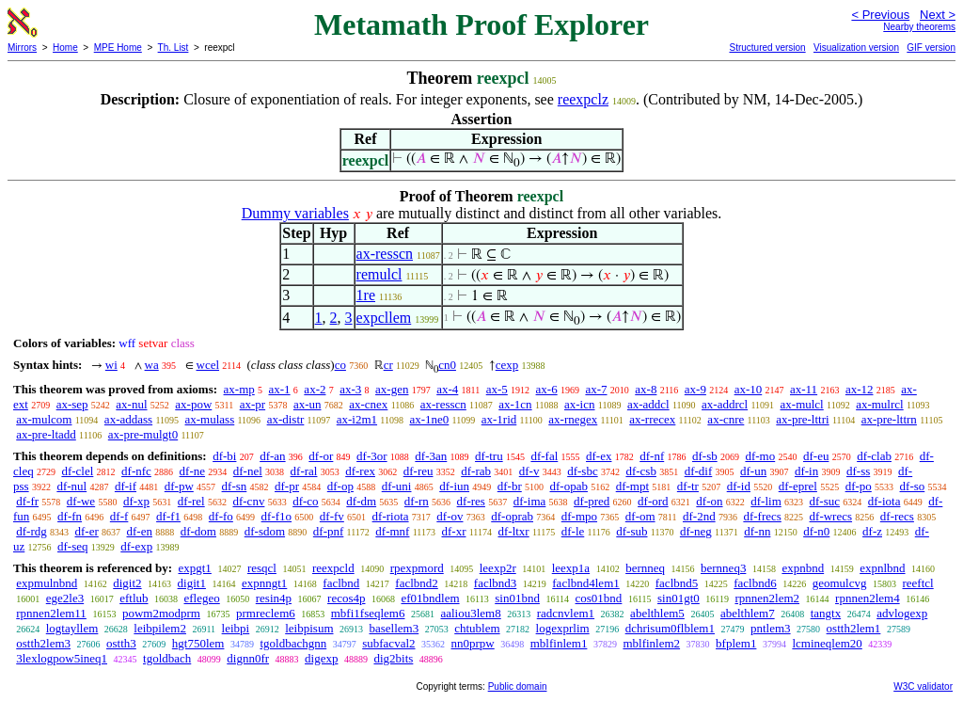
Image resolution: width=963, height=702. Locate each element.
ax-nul (131, 404)
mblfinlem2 (651, 643)
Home (65, 47)
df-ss (858, 471)
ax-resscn (384, 254)
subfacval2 (388, 643)
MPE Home (118, 47)
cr (388, 365)
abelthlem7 (747, 613)
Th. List (173, 47)
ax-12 (859, 389)
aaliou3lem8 (470, 613)
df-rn (416, 501)
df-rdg (31, 531)
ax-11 (803, 389)
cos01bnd (599, 598)
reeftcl (918, 583)
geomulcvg (840, 583)
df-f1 (168, 516)
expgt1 (194, 568)
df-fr (27, 501)
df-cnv (248, 501)
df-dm (361, 501)
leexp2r (498, 568)
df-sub (631, 531)
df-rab (476, 471)
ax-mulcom (43, 419)
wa (152, 365)
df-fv (332, 516)
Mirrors (22, 47)
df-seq (72, 546)
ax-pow (193, 404)
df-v (529, 471)
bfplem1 (736, 643)
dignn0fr (248, 658)
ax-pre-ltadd (46, 434)
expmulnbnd (46, 583)
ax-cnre (725, 419)
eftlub (133, 598)
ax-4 (447, 389)
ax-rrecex (652, 419)
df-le (573, 531)
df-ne (192, 471)
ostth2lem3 (43, 643)
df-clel (77, 471)
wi (111, 365)
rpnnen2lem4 (867, 598)
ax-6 (547, 389)
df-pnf (328, 531)
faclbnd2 (416, 583)
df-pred (591, 501)
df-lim (765, 501)
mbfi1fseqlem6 (368, 613)
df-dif (699, 471)
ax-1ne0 (429, 419)
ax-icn (579, 404)
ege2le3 (65, 598)
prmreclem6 (265, 613)
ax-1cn (514, 404)
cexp (507, 365)
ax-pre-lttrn (889, 419)
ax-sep (72, 404)
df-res (471, 501)
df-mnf (392, 531)
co (340, 365)
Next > (937, 15)
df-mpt (632, 486)
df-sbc (582, 471)
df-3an (431, 456)
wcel (208, 365)
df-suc (825, 501)
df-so (912, 486)
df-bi (224, 456)
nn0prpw (473, 643)
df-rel (191, 501)
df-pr (287, 486)
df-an (272, 456)
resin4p (274, 598)
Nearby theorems (919, 27)
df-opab (569, 486)
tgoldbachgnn (293, 643)
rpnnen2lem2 (766, 598)
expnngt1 (264, 583)
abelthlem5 (657, 613)
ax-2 (314, 389)
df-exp (136, 546)
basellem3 (394, 628)
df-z (872, 531)
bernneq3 (723, 568)
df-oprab (512, 516)
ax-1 (280, 389)
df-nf (651, 456)
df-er (87, 531)
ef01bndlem (430, 598)
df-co (305, 501)
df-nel (247, 471)
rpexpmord (417, 568)
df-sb (705, 456)
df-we (81, 501)
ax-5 (497, 389)
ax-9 (695, 389)
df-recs (897, 516)
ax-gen (391, 389)
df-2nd (699, 516)
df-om (640, 516)
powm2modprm (161, 613)
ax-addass (128, 419)
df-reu (418, 471)
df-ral (304, 471)
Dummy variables (295, 213)
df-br (509, 486)
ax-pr (252, 404)
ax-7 (596, 389)
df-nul (71, 486)
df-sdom (265, 531)
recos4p (346, 598)
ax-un (307, 404)
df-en (139, 531)
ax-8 (645, 389)
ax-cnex (368, 404)
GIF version (931, 47)
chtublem (476, 628)
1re (365, 295)
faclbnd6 (755, 583)
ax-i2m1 (357, 419)
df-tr (688, 486)
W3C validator (923, 686)
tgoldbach (167, 658)
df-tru (489, 456)
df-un (753, 471)
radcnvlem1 (565, 613)
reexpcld (333, 568)
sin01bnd (517, 598)
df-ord (653, 501)
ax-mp (239, 389)
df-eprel (798, 486)
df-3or (371, 456)
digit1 (192, 583)
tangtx (826, 613)
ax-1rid (499, 419)
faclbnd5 (676, 583)
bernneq (645, 568)
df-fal (544, 456)
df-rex (360, 471)
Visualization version (856, 47)
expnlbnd (882, 568)
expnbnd (802, 568)
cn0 (447, 365)
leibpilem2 (160, 628)
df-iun (454, 486)
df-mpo (579, 516)
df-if (125, 486)
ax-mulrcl (880, 404)
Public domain (517, 686)
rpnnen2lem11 (51, 613)
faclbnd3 (495, 583)
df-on (709, 501)
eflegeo (202, 598)
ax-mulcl (802, 404)
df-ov (449, 516)
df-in (806, 471)
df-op (340, 486)
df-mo (760, 456)
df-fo (221, 516)
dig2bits (393, 658)
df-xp (136, 501)
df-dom (198, 531)
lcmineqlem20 (826, 643)
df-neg (696, 531)
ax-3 (350, 389)
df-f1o (276, 516)
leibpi (236, 628)
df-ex (598, 456)
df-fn (69, 516)
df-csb (640, 471)
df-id (738, 486)
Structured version (767, 47)
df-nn (757, 531)
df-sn (234, 486)
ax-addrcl (725, 404)
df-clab (874, 456)
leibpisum (309, 628)
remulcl (379, 274)
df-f (119, 516)
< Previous (880, 15)
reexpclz (583, 99)
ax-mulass (210, 419)
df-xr (453, 531)
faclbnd (341, 583)
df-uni (397, 486)
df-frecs (762, 516)
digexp (321, 658)
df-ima (529, 501)
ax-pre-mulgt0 (143, 434)
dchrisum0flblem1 (670, 628)
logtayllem (72, 628)
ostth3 (121, 643)
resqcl (261, 568)
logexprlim (563, 628)
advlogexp (901, 613)
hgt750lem (198, 643)
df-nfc (136, 471)
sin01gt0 (678, 598)
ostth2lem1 (854, 628)
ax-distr (286, 419)
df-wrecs (831, 516)
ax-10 (748, 389)
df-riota (390, 516)
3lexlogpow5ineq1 (61, 658)
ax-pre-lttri (802, 419)
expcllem (384, 318)
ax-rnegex (572, 419)
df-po (858, 486)
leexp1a (571, 568)
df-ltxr (513, 531)
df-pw (179, 486)
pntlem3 (770, 628)
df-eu (816, 456)
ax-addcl (648, 404)
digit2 (127, 583)
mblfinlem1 (559, 643)
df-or (320, 456)
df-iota (884, 501)
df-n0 (816, 531)
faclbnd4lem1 (585, 583)
